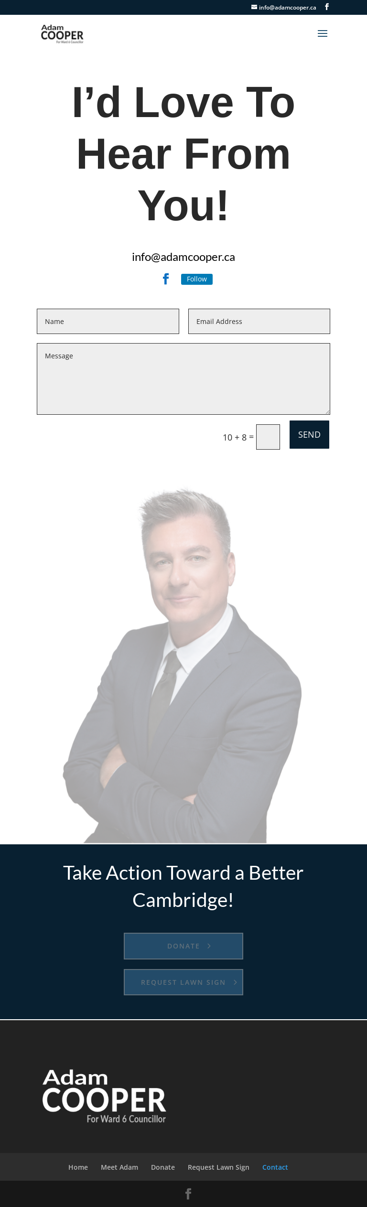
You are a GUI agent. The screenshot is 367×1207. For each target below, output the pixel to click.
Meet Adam (119, 1167)
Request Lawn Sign (183, 982)
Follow (197, 278)
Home (78, 1167)
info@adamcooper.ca (183, 256)
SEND (309, 434)
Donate (183, 945)
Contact (275, 1167)
